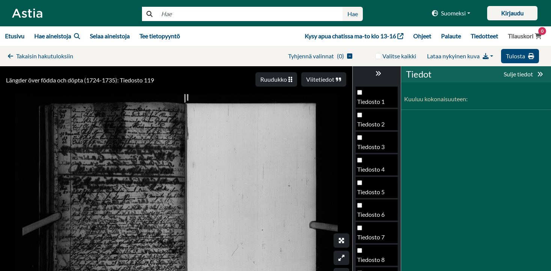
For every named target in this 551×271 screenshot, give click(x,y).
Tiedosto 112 (374, 149)
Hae (352, 13)
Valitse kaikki (399, 55)
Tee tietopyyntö (159, 36)
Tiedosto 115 (374, 217)
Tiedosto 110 (374, 104)
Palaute (451, 36)
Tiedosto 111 (374, 127)
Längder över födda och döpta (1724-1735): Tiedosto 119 (80, 80)
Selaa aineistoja (110, 36)
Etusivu (14, 36)
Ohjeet (422, 36)
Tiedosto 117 (374, 262)
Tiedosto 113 (374, 172)
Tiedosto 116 (374, 240)
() (320, 55)
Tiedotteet (484, 36)
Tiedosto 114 (374, 194)
